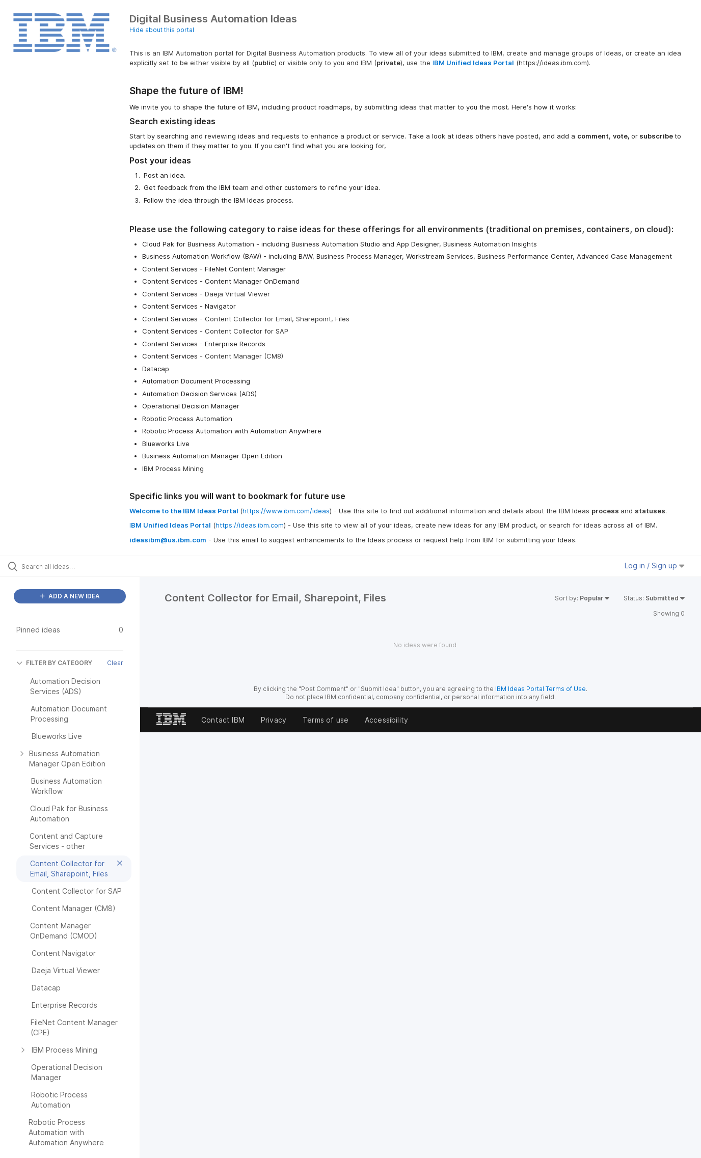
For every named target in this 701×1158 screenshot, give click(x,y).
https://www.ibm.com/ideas (286, 511)
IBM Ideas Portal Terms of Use (540, 689)
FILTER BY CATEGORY (54, 663)
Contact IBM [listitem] (223, 719)
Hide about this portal (161, 30)
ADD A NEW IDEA (70, 596)
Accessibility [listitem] (386, 719)
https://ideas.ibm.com (249, 525)
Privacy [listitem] (273, 719)
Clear (115, 663)
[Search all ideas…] (82, 566)
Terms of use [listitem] (325, 719)
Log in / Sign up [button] (655, 565)
